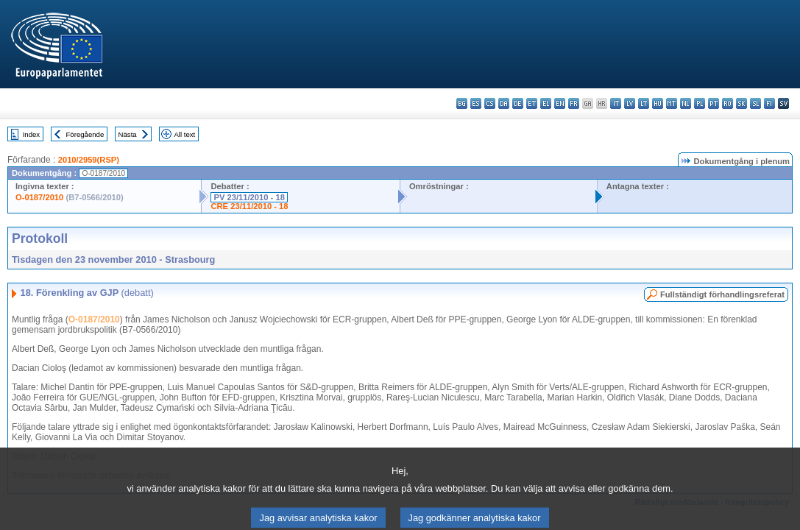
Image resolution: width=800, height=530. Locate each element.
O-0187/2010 (39, 197)
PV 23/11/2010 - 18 (248, 197)
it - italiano (615, 103)
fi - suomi (769, 103)
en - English (559, 103)
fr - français (573, 103)
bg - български (461, 103)
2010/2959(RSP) (88, 159)
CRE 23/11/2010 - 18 (249, 206)
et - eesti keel (531, 103)
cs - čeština (489, 103)
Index (31, 134)
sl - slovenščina (755, 103)
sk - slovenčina (741, 103)
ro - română (727, 103)
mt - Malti (671, 103)
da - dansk (503, 103)
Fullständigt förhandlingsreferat (722, 294)
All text (184, 134)
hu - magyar (657, 103)
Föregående (85, 134)
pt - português (713, 103)
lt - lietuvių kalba (643, 103)
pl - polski (699, 103)
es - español (475, 103)
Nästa (127, 134)
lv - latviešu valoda (629, 103)
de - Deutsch (517, 103)
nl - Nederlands (685, 103)
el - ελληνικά (545, 103)
